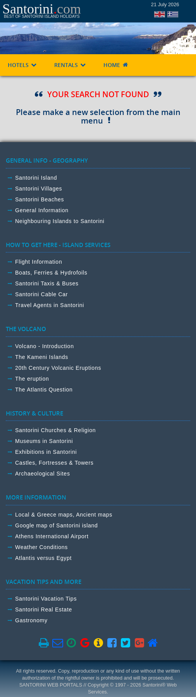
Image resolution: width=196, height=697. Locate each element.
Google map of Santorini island (56, 525)
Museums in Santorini (44, 441)
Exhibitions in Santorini (46, 452)
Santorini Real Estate (43, 609)
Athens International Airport (52, 536)
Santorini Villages (38, 188)
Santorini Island (36, 178)
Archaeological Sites (42, 473)
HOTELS (22, 65)
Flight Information (38, 262)
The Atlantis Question (44, 389)
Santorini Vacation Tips (46, 599)
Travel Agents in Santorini (49, 305)
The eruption (32, 379)
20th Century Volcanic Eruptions (58, 368)
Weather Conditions (41, 547)
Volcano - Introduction (44, 346)
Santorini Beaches (39, 199)
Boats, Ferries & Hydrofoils (51, 273)
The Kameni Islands (41, 357)
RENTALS (70, 65)
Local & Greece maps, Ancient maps (63, 515)
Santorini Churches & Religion (55, 430)
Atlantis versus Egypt (43, 558)
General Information (42, 210)
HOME (116, 65)
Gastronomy (31, 620)
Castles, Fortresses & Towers (54, 463)
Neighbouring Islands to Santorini (60, 221)
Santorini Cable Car (41, 294)
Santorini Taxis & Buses (47, 283)
